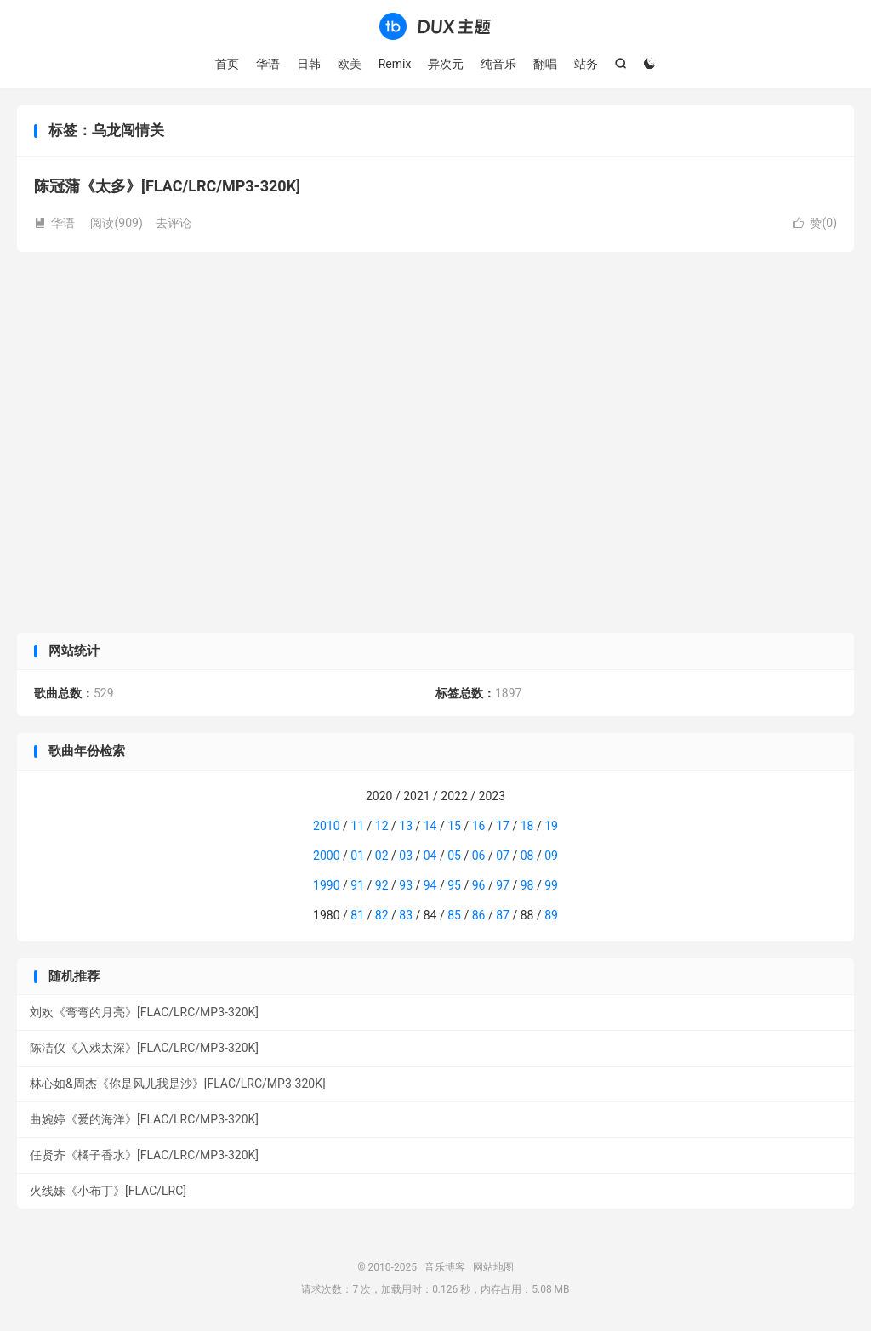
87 (503, 915)
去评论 (173, 223)
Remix (395, 64)
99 (551, 885)
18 (527, 826)
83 (406, 915)
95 (454, 885)
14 (430, 826)
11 (357, 826)
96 (479, 885)
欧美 (349, 64)
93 (406, 885)
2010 (326, 826)
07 (503, 855)
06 (479, 855)
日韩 (309, 64)
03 (406, 855)
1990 (326, 885)
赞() (815, 223)
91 (357, 885)
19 (551, 826)
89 (551, 915)
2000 (326, 855)
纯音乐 (498, 64)
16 (479, 826)
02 (382, 855)
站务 (586, 64)
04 (430, 855)
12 (382, 826)
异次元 (446, 64)
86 (479, 915)
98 (527, 885)
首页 (227, 64)
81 (357, 915)
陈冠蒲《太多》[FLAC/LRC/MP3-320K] (167, 186)
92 (382, 885)
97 (503, 885)
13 (406, 826)
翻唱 (545, 64)
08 (527, 855)
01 (357, 855)
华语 (268, 64)
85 (454, 915)
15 (454, 826)
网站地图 (493, 1267)
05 (454, 855)
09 (551, 855)
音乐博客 (435, 26)
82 (382, 915)
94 (430, 885)
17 (503, 826)
